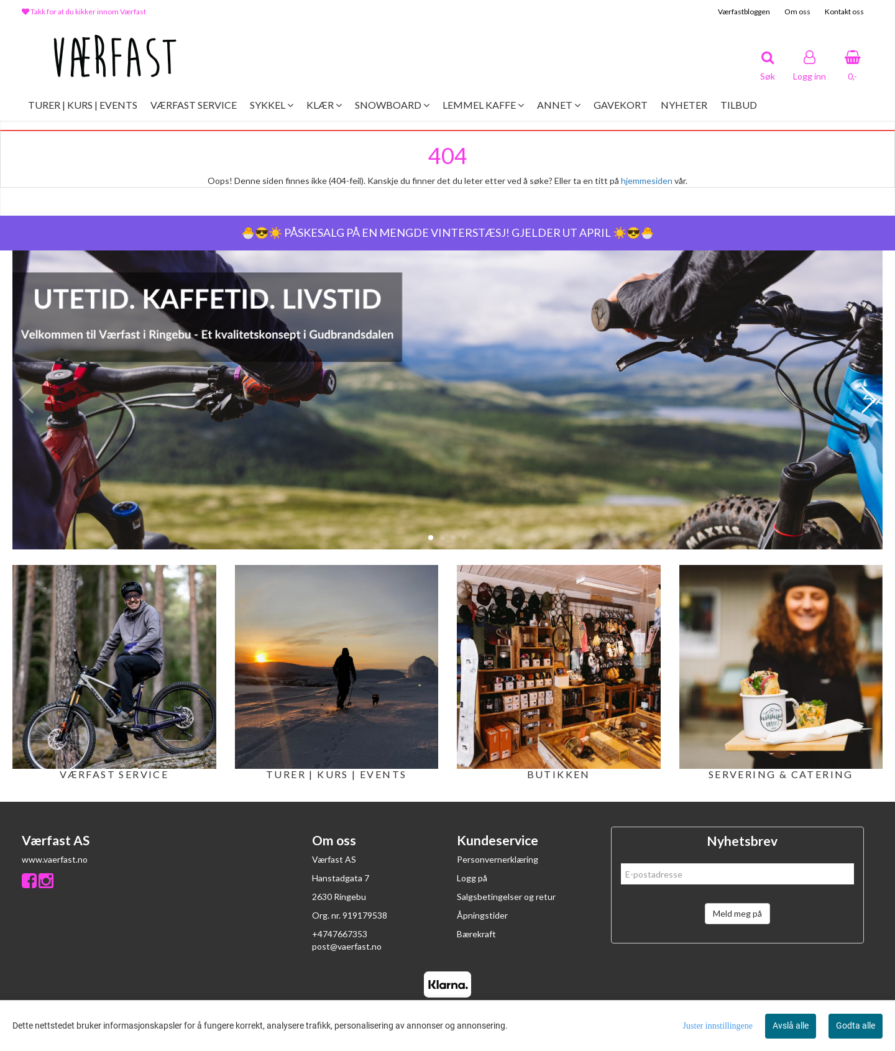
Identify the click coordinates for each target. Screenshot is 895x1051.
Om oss (797, 11)
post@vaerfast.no (347, 946)
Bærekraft (476, 934)
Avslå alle (791, 1025)
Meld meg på (737, 913)
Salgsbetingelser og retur (506, 896)
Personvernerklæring (497, 859)
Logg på (472, 878)
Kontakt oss (844, 11)
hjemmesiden (646, 180)
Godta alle (855, 1025)
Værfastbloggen (744, 11)
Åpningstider (482, 915)
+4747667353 (339, 934)
